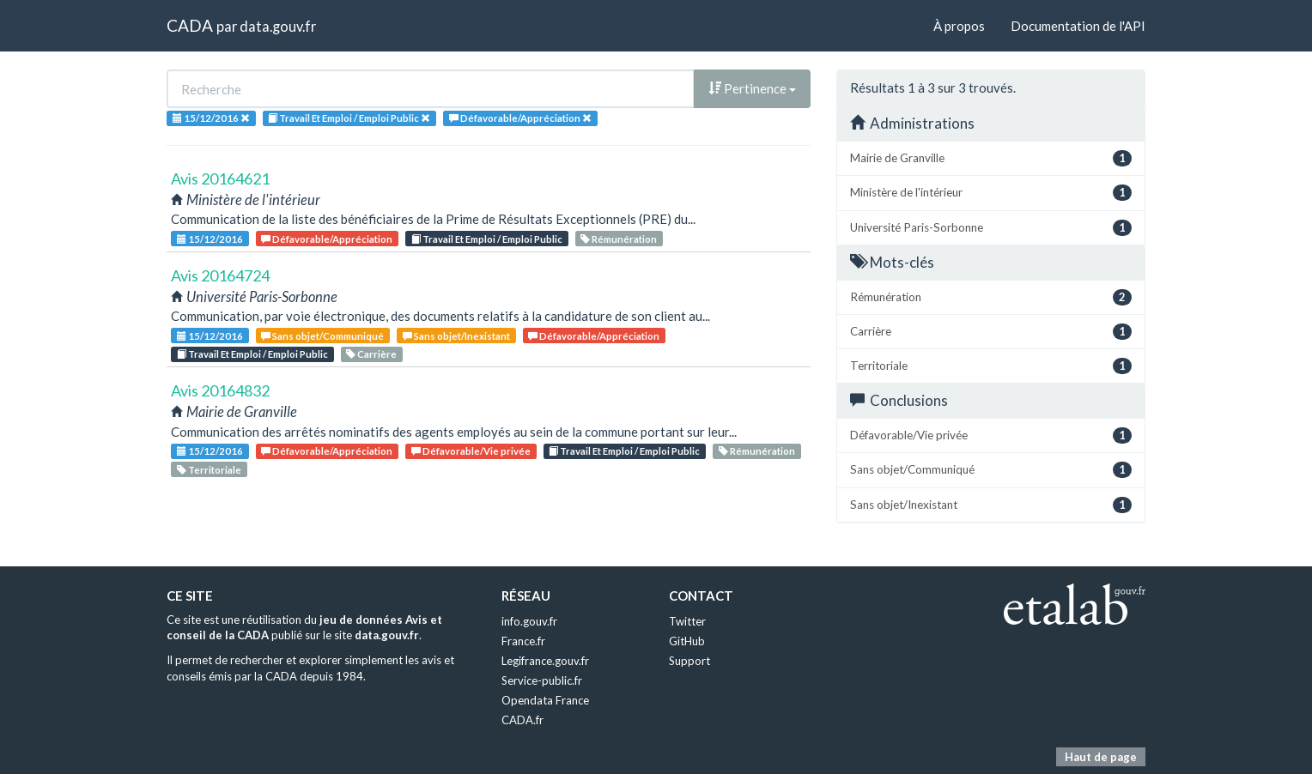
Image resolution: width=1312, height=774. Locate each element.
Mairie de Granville (991, 158)
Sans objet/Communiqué (322, 336)
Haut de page (1101, 757)
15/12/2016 (210, 239)
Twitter (687, 621)
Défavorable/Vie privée (471, 451)
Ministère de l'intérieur (991, 192)
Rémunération (618, 239)
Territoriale (209, 469)
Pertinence (752, 88)
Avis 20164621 (220, 178)
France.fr (523, 641)
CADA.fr (522, 720)
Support (689, 661)
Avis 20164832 (220, 390)
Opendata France (545, 700)
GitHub (687, 641)
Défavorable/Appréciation (326, 239)
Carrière (371, 354)
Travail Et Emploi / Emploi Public (486, 239)
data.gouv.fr (278, 26)
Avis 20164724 (220, 275)
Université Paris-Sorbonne (991, 228)
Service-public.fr (541, 680)
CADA (190, 25)
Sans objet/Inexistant (456, 336)
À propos (959, 25)
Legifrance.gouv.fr (545, 661)
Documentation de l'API (1078, 25)
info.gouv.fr (529, 621)
